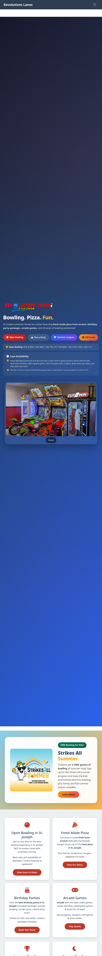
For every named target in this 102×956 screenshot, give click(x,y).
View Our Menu (75, 864)
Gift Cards (90, 337)
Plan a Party (38, 337)
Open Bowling (14, 337)
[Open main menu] (94, 4)
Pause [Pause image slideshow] (51, 440)
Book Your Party (27, 929)
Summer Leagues (64, 337)
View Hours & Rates (27, 872)
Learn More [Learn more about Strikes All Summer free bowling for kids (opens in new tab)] (70, 794)
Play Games (75, 926)
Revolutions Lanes (18, 4)
